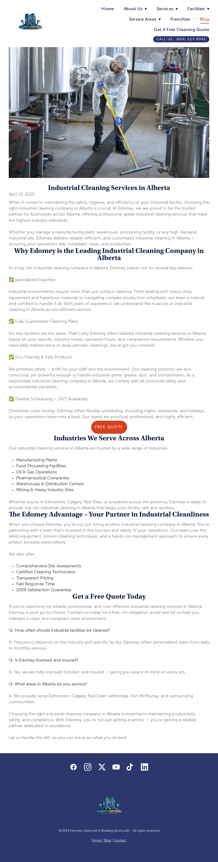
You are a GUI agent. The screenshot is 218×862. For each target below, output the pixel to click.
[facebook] (73, 767)
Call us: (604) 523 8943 (181, 39)
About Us (135, 8)
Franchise (180, 19)
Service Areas (145, 19)
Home (108, 8)
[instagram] (87, 767)
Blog (204, 19)
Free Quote (109, 427)
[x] (102, 767)
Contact (120, 840)
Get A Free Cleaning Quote (181, 29)
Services (167, 8)
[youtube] (116, 767)
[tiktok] (130, 767)
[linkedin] (144, 767)
